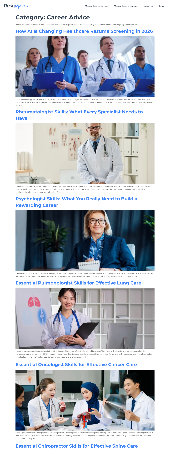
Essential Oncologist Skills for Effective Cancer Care (76, 364)
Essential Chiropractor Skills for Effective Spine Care (76, 446)
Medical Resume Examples (126, 6)
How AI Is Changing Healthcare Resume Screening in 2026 (84, 31)
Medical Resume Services (96, 6)
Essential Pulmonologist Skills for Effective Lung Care (78, 283)
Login (162, 6)
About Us (148, 6)
